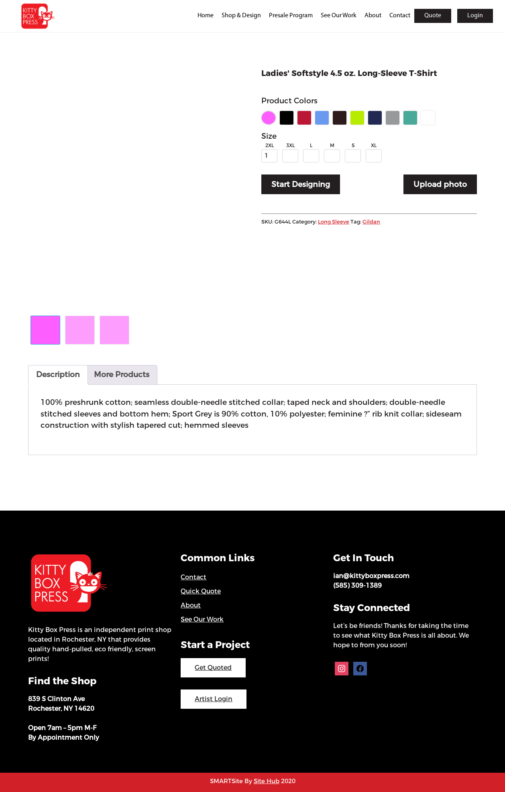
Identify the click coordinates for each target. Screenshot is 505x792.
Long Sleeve (333, 221)
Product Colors (289, 101)
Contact (399, 15)
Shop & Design (241, 15)
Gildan (371, 221)
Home (206, 15)
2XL (269, 145)
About (372, 15)
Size (269, 136)
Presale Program (291, 15)
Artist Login (213, 699)
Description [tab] (58, 374)
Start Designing (300, 184)
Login (475, 15)
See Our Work (338, 15)
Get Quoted (213, 667)
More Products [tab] (121, 374)
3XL (290, 145)
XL (374, 145)
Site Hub (266, 781)
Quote (432, 15)
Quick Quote (201, 591)
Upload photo (440, 184)
